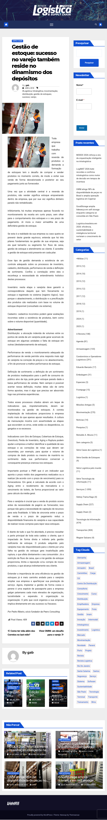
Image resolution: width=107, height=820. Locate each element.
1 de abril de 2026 (69, 752)
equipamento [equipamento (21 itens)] (83, 604)
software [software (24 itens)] (91, 676)
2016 (78, 285)
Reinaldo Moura (37, 755)
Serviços (80, 485)
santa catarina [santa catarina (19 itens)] (83, 666)
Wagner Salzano (83, 533)
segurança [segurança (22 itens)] (82, 671)
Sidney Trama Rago (85, 493)
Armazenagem (83, 344)
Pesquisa (80, 421)
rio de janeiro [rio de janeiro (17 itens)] (83, 661)
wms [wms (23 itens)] (93, 697)
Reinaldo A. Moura (84, 429)
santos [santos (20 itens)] (96, 666)
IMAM (10, 703)
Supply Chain (17, 41)
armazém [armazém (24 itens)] (81, 563)
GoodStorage (88, 785)
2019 (78, 307)
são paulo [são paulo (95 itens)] (81, 687)
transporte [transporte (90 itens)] (93, 692)
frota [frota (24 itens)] (94, 604)
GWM (33, 785)
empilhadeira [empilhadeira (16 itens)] (83, 599)
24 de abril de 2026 (18, 755)
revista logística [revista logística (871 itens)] (84, 656)
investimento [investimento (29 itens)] (83, 625)
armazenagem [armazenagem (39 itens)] (83, 558)
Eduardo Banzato (84, 362)
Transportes (81, 525)
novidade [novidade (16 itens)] (81, 640)
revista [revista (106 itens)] (80, 651)
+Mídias (80, 256)
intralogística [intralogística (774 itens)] (83, 620)
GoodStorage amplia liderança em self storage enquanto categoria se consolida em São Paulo (75, 782)
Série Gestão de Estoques (88, 454)
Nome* (79, 85)
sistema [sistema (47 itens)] (80, 676)
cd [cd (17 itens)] (78, 573)
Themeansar (74, 815)
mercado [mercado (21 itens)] (81, 630)
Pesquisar (82, 43)
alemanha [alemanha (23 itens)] (81, 553)
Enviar (82, 128)
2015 (78, 278)
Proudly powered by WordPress (40, 815)
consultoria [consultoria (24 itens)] (82, 584)
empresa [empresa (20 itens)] (95, 599)
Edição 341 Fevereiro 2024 (34, 697)
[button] (96, 24)
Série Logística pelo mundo (88, 464)
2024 (31, 685)
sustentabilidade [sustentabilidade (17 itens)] (84, 681)
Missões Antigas (84, 399)
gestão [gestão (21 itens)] (80, 609)
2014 (78, 270)
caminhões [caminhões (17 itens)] (82, 568)
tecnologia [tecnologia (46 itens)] (94, 687)
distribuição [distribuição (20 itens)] (82, 594)
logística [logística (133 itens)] (96, 625)
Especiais (80, 377)
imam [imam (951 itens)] (89, 609)
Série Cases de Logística (87, 443)
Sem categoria (83, 436)
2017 (78, 293)
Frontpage (81, 384)
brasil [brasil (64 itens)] (91, 563)
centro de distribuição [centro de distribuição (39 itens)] (87, 578)
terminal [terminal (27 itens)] (81, 692)
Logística (80, 392)
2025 (78, 322)
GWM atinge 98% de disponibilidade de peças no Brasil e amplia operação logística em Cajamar (26, 782)
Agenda (55, 681)
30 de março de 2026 (19, 785)
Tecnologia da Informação (13, 687)
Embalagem (81, 369)
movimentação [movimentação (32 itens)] (83, 635)
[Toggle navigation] (51, 24)
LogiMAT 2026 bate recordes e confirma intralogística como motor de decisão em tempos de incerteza (88, 175)
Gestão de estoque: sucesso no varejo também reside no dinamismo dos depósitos (35, 63)
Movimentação (83, 406)
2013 (78, 263)
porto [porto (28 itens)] (79, 645)
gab (27, 85)
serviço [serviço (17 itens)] (93, 671)
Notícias (56, 685)
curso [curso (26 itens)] (94, 589)
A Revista (80, 329)
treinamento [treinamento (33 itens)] (82, 697)
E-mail (80, 100)
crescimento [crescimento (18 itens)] (82, 589)
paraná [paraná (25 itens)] (92, 640)
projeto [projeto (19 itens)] (88, 645)
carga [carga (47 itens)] (92, 568)
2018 (78, 300)
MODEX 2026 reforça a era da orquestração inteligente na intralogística (88, 158)
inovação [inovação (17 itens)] (81, 614)
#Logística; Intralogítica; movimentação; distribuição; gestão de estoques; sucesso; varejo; (40, 94)
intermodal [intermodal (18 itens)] (93, 614)
